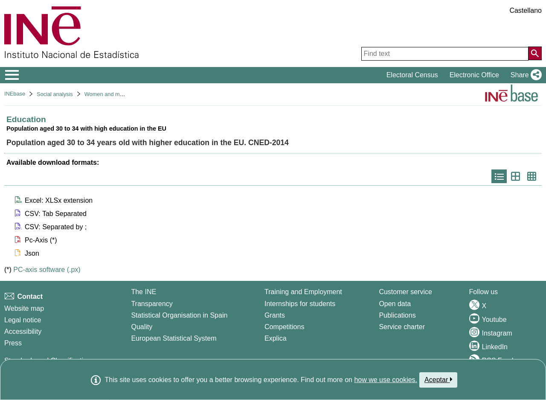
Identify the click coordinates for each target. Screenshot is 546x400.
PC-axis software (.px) (46, 269)
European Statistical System (173, 338)
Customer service (405, 291)
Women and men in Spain (115, 94)
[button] (524, 75)
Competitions (284, 326)
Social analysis (55, 94)
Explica (275, 338)
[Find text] (445, 54)
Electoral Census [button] (412, 75)
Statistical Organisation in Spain (179, 315)
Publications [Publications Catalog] (397, 315)
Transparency (151, 303)
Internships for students (299, 303)
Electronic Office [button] (474, 75)
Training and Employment (303, 291)
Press (13, 343)
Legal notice (22, 320)
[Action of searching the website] (535, 53)
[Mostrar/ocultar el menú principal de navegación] (12, 75)
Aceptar (438, 379)
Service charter (402, 326)
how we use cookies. (385, 379)
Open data (395, 303)
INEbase (14, 94)
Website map (24, 308)
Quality (141, 326)
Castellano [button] (525, 10)
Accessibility (22, 331)
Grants (274, 315)
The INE (143, 291)
